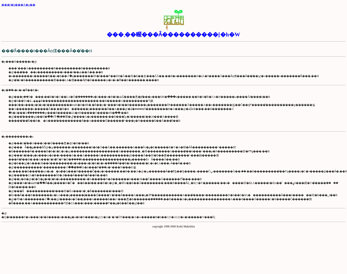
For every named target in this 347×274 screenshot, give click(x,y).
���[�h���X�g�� (18, 4)
